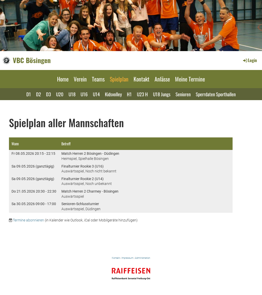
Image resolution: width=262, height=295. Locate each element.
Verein (80, 79)
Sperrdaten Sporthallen (216, 94)
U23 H (142, 94)
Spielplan (119, 79)
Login (249, 60)
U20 (59, 94)
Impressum (127, 257)
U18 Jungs (161, 94)
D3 (48, 94)
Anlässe (162, 79)
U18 (72, 94)
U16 (84, 94)
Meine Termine (190, 79)
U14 (96, 94)
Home (63, 79)
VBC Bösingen (32, 60)
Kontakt (141, 79)
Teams (98, 79)
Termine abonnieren (28, 220)
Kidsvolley (113, 94)
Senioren (183, 94)
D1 (28, 94)
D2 (38, 94)
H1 (129, 94)
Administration (142, 257)
